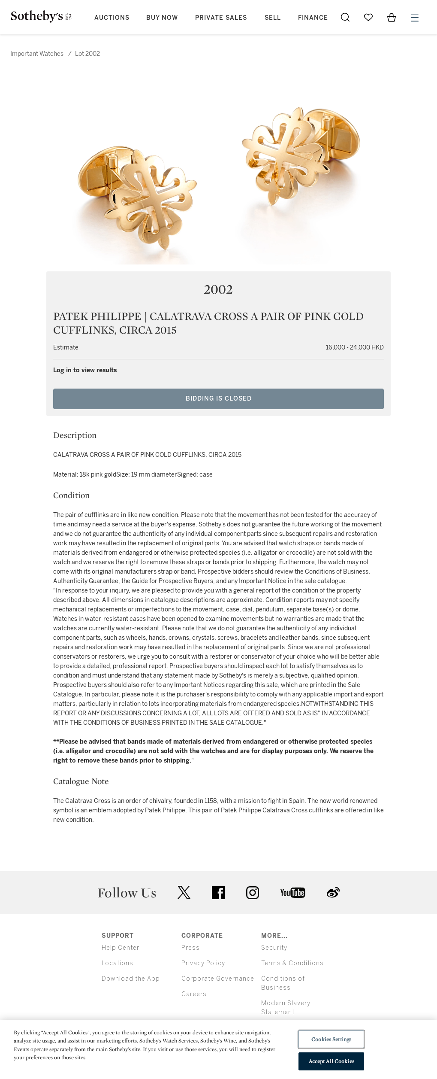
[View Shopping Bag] (391, 17)
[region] (218, 1049)
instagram (252, 892)
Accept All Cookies (331, 1061)
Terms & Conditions (292, 963)
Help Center (120, 947)
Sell (273, 17)
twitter (184, 892)
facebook (218, 892)
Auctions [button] (112, 17)
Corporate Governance (217, 978)
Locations (117, 963)
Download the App (131, 978)
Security (274, 947)
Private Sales (221, 17)
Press (190, 947)
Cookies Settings (331, 1039)
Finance (313, 17)
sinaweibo (333, 892)
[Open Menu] (414, 17)
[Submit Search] (345, 17)
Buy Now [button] (162, 17)
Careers (194, 994)
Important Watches (36, 54)
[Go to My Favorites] (368, 17)
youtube (292, 893)
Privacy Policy (203, 963)
